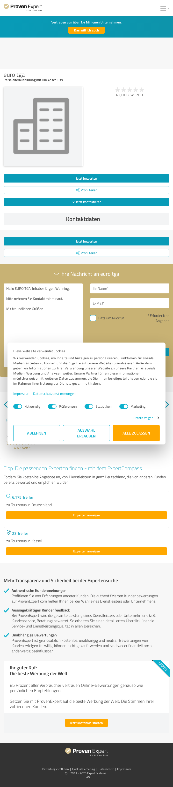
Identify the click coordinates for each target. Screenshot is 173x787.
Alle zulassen (136, 433)
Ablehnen (36, 433)
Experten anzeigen (86, 515)
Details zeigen (143, 417)
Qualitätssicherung (83, 769)
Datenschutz (106, 769)
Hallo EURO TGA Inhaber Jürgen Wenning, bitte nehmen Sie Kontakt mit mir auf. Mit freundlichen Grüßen (43, 325)
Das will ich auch (86, 30)
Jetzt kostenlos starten (86, 722)
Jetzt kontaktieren (86, 201)
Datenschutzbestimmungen (54, 393)
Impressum (22, 393)
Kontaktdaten (116, 219)
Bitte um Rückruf (111, 318)
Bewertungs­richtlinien (55, 769)
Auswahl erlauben (86, 433)
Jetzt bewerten (86, 178)
